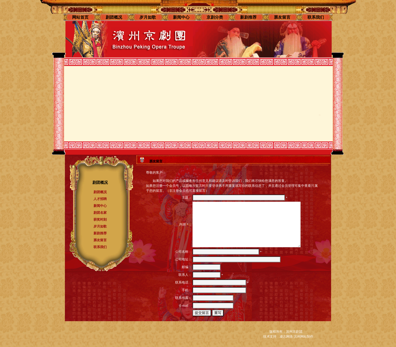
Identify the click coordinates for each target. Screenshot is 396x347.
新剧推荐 (248, 17)
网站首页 (80, 17)
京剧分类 (215, 17)
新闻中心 (181, 17)
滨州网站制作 (304, 336)
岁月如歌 (147, 17)
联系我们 (315, 17)
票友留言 (282, 17)
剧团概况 (114, 17)
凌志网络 (286, 336)
